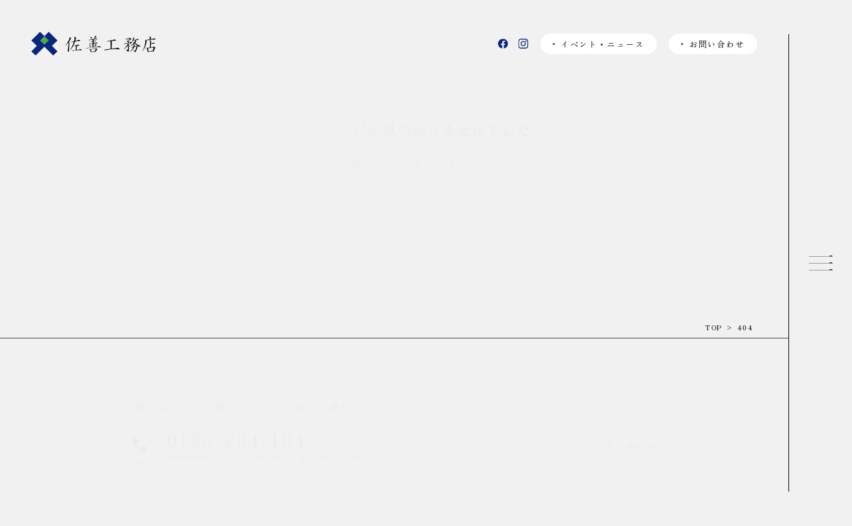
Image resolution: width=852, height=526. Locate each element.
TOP (713, 327)
